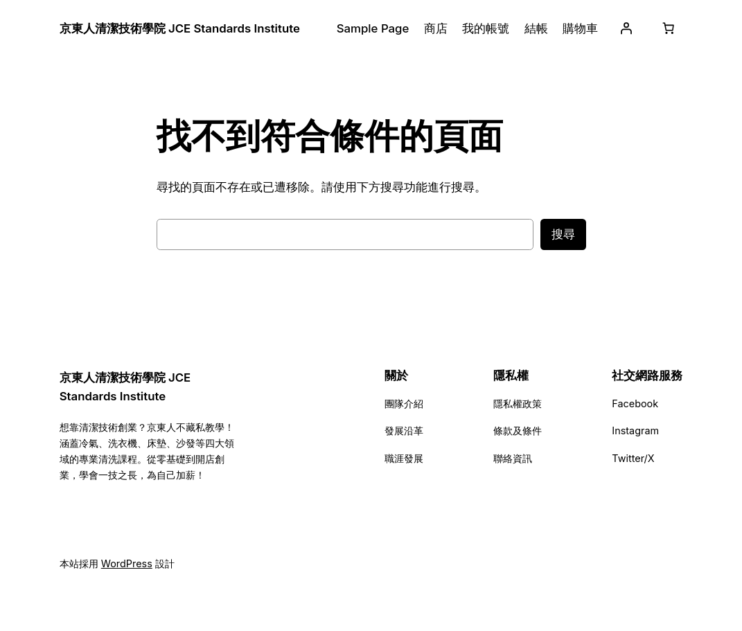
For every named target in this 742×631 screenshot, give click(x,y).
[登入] (625, 28)
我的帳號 (485, 28)
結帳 (536, 28)
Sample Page (373, 28)
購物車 (580, 28)
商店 (436, 28)
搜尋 (563, 234)
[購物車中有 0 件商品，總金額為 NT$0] (667, 28)
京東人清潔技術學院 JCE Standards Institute (180, 28)
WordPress (126, 563)
